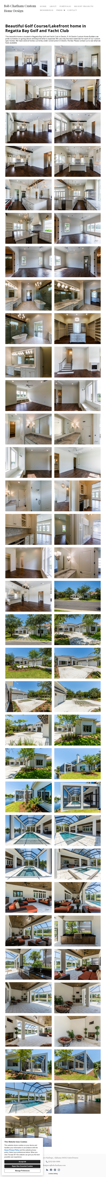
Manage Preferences (22, 1171)
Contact (72, 10)
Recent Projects (83, 6)
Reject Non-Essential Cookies (22, 1166)
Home (43, 6)
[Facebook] (51, 1169)
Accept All (22, 1162)
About (53, 6)
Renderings (46, 10)
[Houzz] (47, 1169)
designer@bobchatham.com (54, 1165)
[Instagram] (58, 1169)
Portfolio (65, 6)
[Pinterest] (55, 1169)
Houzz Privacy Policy (11, 1150)
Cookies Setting (53, 1173)
